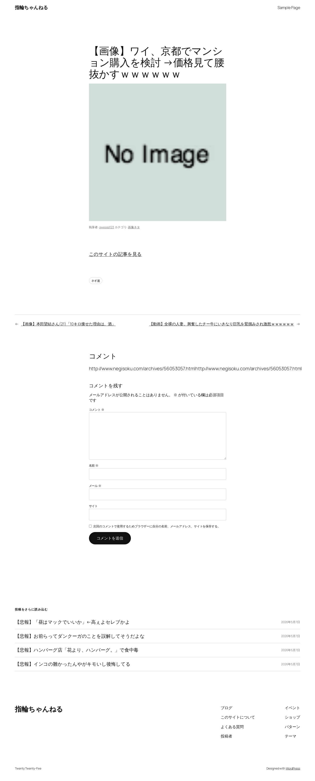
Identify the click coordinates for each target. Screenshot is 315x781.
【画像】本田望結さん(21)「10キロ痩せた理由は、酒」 (68, 323)
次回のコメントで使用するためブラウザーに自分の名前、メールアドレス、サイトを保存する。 (156, 526)
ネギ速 (95, 281)
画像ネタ (134, 227)
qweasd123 (106, 227)
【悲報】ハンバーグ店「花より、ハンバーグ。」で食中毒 (76, 650)
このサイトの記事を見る (115, 254)
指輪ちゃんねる (31, 7)
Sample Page (289, 7)
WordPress (293, 768)
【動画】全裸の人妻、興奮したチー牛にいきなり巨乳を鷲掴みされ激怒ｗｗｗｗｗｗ (221, 323)
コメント (96, 410)
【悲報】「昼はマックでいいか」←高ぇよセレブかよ (72, 622)
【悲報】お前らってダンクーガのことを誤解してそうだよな (80, 636)
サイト (93, 506)
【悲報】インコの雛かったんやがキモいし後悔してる (72, 664)
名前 (94, 465)
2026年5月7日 (290, 622)
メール (95, 486)
